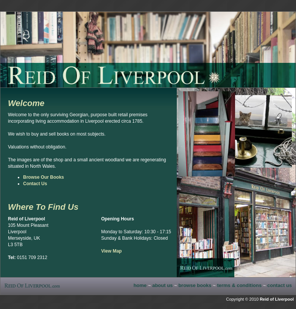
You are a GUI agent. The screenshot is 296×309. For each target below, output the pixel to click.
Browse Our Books (43, 177)
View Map (111, 251)
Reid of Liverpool (277, 299)
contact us (279, 285)
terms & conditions (239, 285)
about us (162, 285)
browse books (194, 285)
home (140, 285)
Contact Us (35, 183)
